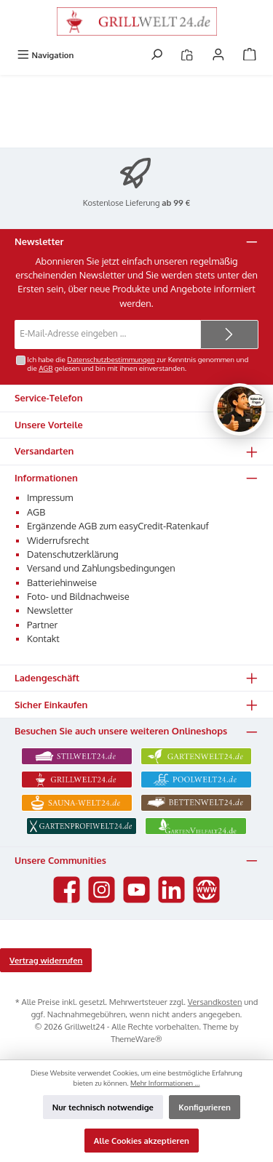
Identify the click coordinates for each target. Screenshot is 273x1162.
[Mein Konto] (218, 55)
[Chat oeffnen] (239, 409)
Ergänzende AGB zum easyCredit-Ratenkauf (118, 526)
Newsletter (50, 610)
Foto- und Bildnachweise (78, 596)
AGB (45, 368)
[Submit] (229, 334)
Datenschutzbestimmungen (110, 359)
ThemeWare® (136, 1038)
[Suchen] (157, 55)
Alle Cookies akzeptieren (141, 1140)
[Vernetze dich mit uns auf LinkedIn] (171, 889)
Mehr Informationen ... (165, 1082)
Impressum (50, 497)
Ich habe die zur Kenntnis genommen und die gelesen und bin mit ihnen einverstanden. (137, 363)
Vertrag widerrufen (45, 960)
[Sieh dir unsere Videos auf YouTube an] (136, 889)
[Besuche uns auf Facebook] (66, 889)
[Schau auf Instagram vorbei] (101, 889)
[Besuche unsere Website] (206, 889)
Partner (42, 624)
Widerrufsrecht (58, 540)
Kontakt (43, 638)
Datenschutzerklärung (73, 554)
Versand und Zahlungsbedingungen (101, 568)
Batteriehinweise (62, 582)
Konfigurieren (204, 1107)
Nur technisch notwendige (103, 1107)
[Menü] (45, 55)
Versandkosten (215, 1001)
